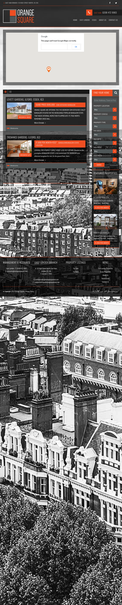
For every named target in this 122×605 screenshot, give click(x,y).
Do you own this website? (50, 47)
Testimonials (105, 278)
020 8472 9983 (47, 274)
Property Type (100, 122)
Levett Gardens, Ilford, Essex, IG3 (25, 99)
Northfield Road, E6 (102, 232)
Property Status (101, 114)
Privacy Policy (29, 291)
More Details (40, 123)
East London (85, 20)
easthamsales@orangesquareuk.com (47, 279)
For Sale (75, 268)
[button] (49, 69)
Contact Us (113, 20)
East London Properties (105, 268)
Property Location (101, 106)
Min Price (98, 147)
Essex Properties (105, 272)
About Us (102, 20)
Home (75, 20)
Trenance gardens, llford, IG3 (23, 137)
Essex (94, 20)
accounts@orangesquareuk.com (17, 271)
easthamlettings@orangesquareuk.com (47, 282)
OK (76, 47)
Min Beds (97, 131)
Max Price (98, 156)
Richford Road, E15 (101, 197)
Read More (105, 203)
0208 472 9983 (109, 12)
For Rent (76, 272)
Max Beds (97, 139)
